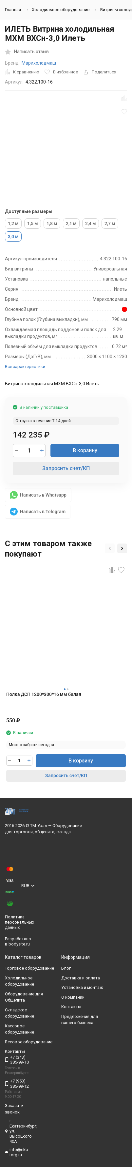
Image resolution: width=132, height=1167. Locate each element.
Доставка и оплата (80, 977)
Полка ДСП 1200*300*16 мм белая (43, 694)
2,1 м (71, 223)
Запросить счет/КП (66, 468)
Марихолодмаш (39, 63)
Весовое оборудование (28, 1041)
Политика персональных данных (19, 921)
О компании (73, 997)
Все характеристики (25, 366)
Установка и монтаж (82, 987)
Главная (13, 9)
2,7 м (109, 223)
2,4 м (90, 223)
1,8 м (52, 223)
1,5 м (32, 223)
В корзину (85, 450)
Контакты (71, 1006)
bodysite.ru (19, 944)
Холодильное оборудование (60, 9)
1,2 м (13, 223)
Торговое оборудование (29, 968)
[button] (110, 548)
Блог (66, 968)
